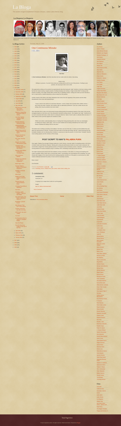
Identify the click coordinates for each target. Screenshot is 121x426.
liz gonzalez (99, 221)
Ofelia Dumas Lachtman (102, 284)
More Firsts (18, 174)
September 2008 (20, 96)
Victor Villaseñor (100, 371)
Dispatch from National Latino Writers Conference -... (20, 160)
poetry (55, 168)
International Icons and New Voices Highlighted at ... (20, 109)
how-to (42, 168)
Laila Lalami (99, 395)
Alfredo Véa (99, 65)
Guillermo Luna (100, 171)
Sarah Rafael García (101, 340)
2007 (15, 240)
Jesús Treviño (100, 181)
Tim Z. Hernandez (101, 369)
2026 (15, 46)
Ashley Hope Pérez (101, 90)
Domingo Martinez (101, 140)
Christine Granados (101, 115)
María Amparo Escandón (100, 241)
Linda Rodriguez (101, 217)
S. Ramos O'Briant (101, 330)
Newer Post (34, 196)
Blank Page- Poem (19, 163)
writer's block (61, 168)
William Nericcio (100, 373)
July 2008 (18, 101)
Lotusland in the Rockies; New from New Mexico (20, 147)
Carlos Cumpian (100, 101)
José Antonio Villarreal (102, 194)
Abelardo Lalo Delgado (102, 53)
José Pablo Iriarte (101, 200)
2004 (15, 247)
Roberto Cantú (100, 315)
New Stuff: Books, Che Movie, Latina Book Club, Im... (20, 198)
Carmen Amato (100, 105)
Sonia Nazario (100, 353)
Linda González (100, 215)
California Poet (100, 388)
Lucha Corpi (99, 225)
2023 (15, 53)
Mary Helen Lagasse (101, 253)
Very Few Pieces (19, 223)
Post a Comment (38, 189)
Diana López (100, 138)
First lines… (18, 189)
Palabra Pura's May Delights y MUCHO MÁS (20, 178)
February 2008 (19, 235)
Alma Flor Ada (100, 71)
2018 (15, 65)
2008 (15, 87)
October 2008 (19, 94)
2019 (15, 62)
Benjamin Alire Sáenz (102, 92)
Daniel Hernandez (101, 130)
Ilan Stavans (100, 175)
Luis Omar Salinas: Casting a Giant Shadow (19, 118)
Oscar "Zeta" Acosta (101, 287)
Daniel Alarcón (100, 126)
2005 (15, 244)
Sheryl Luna (99, 349)
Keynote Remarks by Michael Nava (20, 135)
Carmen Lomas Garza (102, 109)
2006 (15, 242)
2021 (15, 58)
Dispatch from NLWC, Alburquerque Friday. (20, 142)
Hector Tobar (100, 173)
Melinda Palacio (100, 264)
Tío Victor (17, 215)
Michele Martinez (101, 270)
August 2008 (19, 98)
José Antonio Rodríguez (102, 192)
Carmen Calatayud (101, 107)
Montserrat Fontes (101, 276)
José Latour (99, 196)
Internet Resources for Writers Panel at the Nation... (20, 131)
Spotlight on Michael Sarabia (20, 171)
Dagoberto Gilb (100, 122)
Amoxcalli (99, 386)
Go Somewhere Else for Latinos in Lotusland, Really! (21, 219)
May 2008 (18, 105)
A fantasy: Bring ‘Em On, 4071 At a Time (20, 209)
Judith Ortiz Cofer (101, 205)
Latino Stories (100, 397)
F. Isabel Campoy (101, 155)
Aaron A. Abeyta (100, 48)
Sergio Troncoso (101, 342)
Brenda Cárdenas (101, 97)
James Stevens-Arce (102, 179)
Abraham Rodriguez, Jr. (102, 55)
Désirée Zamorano (101, 136)
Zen (69, 168)
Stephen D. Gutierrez (102, 362)
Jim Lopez (99, 184)
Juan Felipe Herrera (101, 202)
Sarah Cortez (100, 338)
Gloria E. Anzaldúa (101, 166)
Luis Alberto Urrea (101, 230)
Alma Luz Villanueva (101, 74)
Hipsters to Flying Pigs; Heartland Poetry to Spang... (20, 113)
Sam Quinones (100, 334)
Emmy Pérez (100, 151)
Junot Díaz (99, 207)
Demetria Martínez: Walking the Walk (20, 122)
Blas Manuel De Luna (102, 94)
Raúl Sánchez (100, 302)
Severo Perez (100, 344)
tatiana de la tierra (101, 364)
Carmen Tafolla (100, 111)
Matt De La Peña (101, 255)
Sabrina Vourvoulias (101, 332)
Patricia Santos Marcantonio (100, 296)
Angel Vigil (99, 86)
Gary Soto (99, 163)
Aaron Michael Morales (102, 51)
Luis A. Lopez (100, 228)
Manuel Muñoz (100, 236)
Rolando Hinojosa (101, 317)
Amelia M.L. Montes (101, 78)
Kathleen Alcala (100, 209)
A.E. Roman (99, 46)
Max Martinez (100, 257)
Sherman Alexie (100, 346)
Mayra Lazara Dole (101, 259)
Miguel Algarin (100, 272)
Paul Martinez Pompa (102, 298)
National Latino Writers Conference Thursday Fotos (20, 152)
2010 (15, 83)
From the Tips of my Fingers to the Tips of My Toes (20, 226)
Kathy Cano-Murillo (101, 211)
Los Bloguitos (100, 399)
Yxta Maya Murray (101, 379)
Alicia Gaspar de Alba (102, 67)
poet (53, 168)
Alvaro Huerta (100, 76)
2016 (15, 69)
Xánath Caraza (100, 375)
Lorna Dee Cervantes (102, 223)
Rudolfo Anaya (100, 325)
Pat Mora (99, 293)
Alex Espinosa (100, 61)
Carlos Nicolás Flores (102, 103)
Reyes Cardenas (101, 307)
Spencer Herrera (101, 355)
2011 (15, 80)
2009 (15, 85)
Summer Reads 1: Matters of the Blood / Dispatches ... (21, 167)
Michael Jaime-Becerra (102, 266)
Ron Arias (99, 319)
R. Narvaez (99, 300)
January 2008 (19, 237)
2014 (15, 74)
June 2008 (18, 103)
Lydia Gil (99, 234)
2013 (15, 76)
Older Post (89, 196)
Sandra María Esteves (102, 336)
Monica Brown (100, 274)
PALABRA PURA (73, 139)
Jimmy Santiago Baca (102, 186)
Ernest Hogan (100, 153)
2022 (15, 55)
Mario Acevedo (100, 247)
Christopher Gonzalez (102, 120)
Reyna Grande (100, 309)
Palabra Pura (48, 168)
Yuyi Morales (100, 377)
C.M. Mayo (99, 99)
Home (62, 196)
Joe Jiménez (100, 188)
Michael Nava (100, 268)
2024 (15, 51)
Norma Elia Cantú (101, 282)
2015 (15, 71)
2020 (15, 60)
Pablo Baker (100, 289)
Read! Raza (99, 406)
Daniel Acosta (100, 124)
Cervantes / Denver (101, 390)
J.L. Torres (99, 177)
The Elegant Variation (102, 408)
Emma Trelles (100, 149)
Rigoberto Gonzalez (101, 313)
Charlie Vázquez (101, 113)
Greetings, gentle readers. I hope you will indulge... (20, 193)
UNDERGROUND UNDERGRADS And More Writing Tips (20, 127)
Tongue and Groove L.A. (102, 411)
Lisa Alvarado (40, 166)
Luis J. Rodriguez (101, 232)
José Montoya (100, 198)
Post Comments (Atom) (42, 199)
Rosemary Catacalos (102, 323)
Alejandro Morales (101, 59)
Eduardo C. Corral (101, 143)
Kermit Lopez (100, 213)
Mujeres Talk (100, 401)
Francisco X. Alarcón (101, 161)
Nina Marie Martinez (101, 280)
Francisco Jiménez (101, 159)
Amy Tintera (99, 82)
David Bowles (100, 132)
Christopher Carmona (102, 118)
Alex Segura (100, 63)
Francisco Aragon (101, 157)
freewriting (37, 168)
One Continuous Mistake (44, 47)
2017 (15, 67)
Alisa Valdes (100, 69)
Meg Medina (100, 261)
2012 (15, 78)
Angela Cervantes (101, 88)
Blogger (78, 422)
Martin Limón (100, 251)
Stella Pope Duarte (101, 357)
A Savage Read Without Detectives (21, 187)
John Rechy (99, 190)
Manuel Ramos (100, 238)
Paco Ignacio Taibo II (102, 291)
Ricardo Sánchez (101, 311)
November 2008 (19, 91)
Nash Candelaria (101, 278)
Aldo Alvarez (100, 57)
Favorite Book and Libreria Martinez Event (19, 183)
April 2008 (18, 230)
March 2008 (19, 232)
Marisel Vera (100, 249)
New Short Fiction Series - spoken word (102, 404)
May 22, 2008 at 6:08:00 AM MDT (43, 186)
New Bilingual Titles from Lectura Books (20, 206)
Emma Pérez (100, 147)
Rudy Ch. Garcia (101, 328)
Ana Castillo (99, 84)
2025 (15, 49)
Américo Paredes (101, 80)
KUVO (98, 393)
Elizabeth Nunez (101, 145)
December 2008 (19, 89)
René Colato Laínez (101, 305)
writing (65, 168)
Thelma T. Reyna (101, 367)
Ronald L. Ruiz (100, 321)
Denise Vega (100, 134)
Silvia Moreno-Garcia (102, 351)
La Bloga (22, 7)
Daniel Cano (100, 128)
